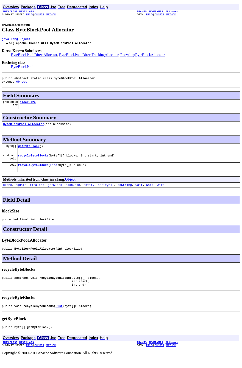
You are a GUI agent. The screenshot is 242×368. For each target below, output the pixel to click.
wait (138, 191)
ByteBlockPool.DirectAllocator (34, 55)
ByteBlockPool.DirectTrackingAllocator (89, 55)
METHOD (51, 14)
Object (21, 83)
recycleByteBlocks (33, 160)
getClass (55, 191)
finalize (37, 191)
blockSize (28, 105)
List (53, 170)
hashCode (73, 191)
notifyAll (106, 191)
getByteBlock (29, 150)
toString (124, 191)
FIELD (29, 14)
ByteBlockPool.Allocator (23, 127)
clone (7, 191)
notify (88, 191)
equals (21, 191)
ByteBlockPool (22, 67)
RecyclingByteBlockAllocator (142, 55)
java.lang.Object (16, 39)
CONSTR (39, 14)
